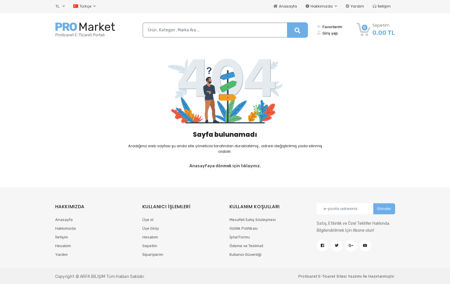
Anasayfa (285, 6)
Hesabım (63, 246)
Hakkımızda (65, 228)
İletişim (382, 6)
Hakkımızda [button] (320, 6)
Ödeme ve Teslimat (246, 246)
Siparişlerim (152, 254)
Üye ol (147, 220)
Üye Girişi (150, 228)
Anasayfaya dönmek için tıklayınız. (225, 165)
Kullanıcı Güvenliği (245, 254)
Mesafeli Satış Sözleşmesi (253, 220)
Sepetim (149, 246)
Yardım (355, 6)
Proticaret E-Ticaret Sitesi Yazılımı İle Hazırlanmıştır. (346, 276)
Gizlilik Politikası (244, 228)
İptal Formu (240, 237)
